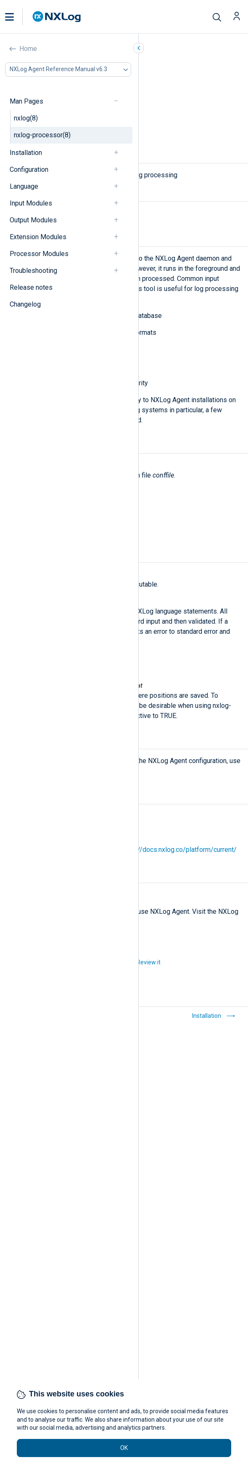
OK (124, 1447)
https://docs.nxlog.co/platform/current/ (179, 850)
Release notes (31, 287)
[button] (18, 16)
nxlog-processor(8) (42, 135)
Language (24, 186)
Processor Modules (39, 254)
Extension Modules (38, 237)
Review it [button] (149, 962)
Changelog (25, 304)
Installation (26, 153)
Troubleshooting (33, 271)
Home (28, 49)
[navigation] (119, 101)
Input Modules (31, 203)
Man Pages (26, 101)
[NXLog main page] (56, 16)
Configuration (29, 169)
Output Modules (33, 220)
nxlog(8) (26, 118)
